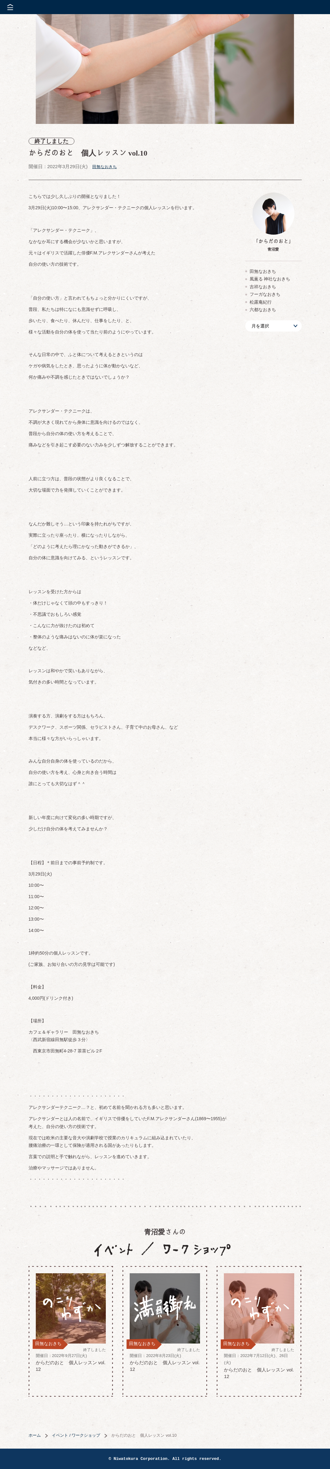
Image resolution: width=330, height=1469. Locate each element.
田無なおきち (104, 166)
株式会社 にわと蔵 (314, 7)
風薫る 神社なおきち (270, 278)
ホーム (35, 1435)
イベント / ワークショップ (76, 1435)
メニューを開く (10, 7)
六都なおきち (263, 309)
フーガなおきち (265, 294)
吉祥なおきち (263, 286)
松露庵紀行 (261, 302)
